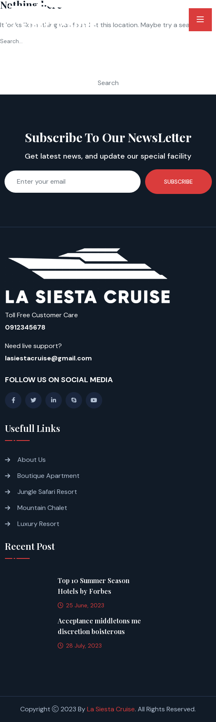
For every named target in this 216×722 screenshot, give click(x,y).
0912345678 (25, 327)
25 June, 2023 (81, 605)
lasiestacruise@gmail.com (48, 358)
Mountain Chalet (42, 507)
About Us (31, 459)
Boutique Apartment (48, 475)
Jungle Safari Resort (47, 491)
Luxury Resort (38, 523)
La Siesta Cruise (111, 709)
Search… (11, 41)
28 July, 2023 (80, 645)
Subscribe (178, 181)
